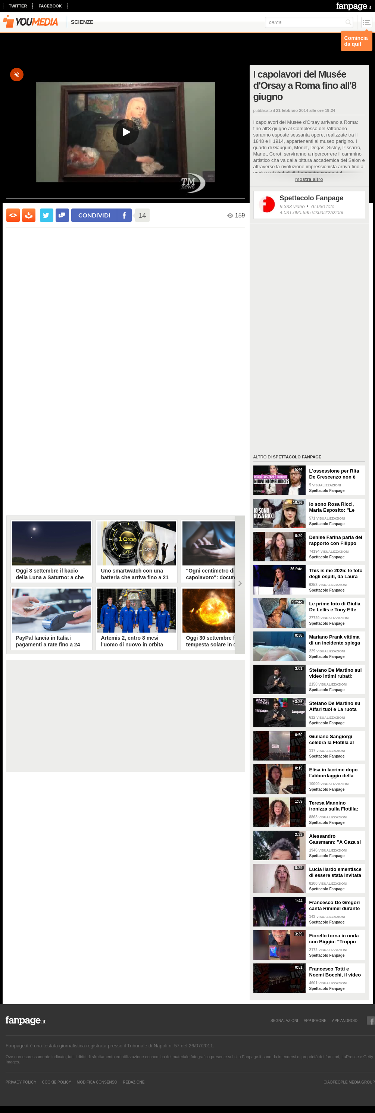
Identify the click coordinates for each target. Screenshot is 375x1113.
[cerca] (309, 22)
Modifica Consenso (97, 1082)
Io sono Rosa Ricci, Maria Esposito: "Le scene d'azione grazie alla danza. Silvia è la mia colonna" (334, 507)
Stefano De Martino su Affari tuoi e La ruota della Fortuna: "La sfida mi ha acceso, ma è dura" (336, 706)
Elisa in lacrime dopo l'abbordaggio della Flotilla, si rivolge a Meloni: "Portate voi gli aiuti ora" (335, 773)
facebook (50, 6)
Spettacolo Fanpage (312, 198)
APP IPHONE (315, 1020)
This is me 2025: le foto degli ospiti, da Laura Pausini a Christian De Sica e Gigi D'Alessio (336, 574)
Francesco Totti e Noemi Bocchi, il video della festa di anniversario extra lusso (335, 972)
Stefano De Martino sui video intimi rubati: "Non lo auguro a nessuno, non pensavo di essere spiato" (335, 673)
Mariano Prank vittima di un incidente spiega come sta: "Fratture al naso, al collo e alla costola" (334, 640)
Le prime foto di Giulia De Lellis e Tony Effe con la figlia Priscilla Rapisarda (334, 607)
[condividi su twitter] (46, 215)
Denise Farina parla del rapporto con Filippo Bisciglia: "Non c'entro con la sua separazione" (335, 540)
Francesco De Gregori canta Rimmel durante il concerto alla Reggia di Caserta (335, 906)
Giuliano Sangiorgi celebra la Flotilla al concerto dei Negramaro (331, 740)
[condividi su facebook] (62, 215)
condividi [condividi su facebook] (94, 215)
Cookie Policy (56, 1082)
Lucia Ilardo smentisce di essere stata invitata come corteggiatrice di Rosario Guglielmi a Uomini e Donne (335, 872)
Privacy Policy (21, 1082)
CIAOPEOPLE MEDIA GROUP (349, 1082)
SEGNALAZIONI (284, 1020)
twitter (18, 6)
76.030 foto (322, 206)
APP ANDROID (344, 1020)
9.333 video (292, 206)
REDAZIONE (133, 1082)
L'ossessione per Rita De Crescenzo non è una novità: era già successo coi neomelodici (334, 474)
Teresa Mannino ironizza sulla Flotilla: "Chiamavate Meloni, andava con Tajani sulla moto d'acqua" (336, 806)
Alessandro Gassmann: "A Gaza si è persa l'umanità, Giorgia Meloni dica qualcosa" (335, 839)
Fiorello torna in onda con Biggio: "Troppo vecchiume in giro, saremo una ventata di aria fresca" (334, 939)
